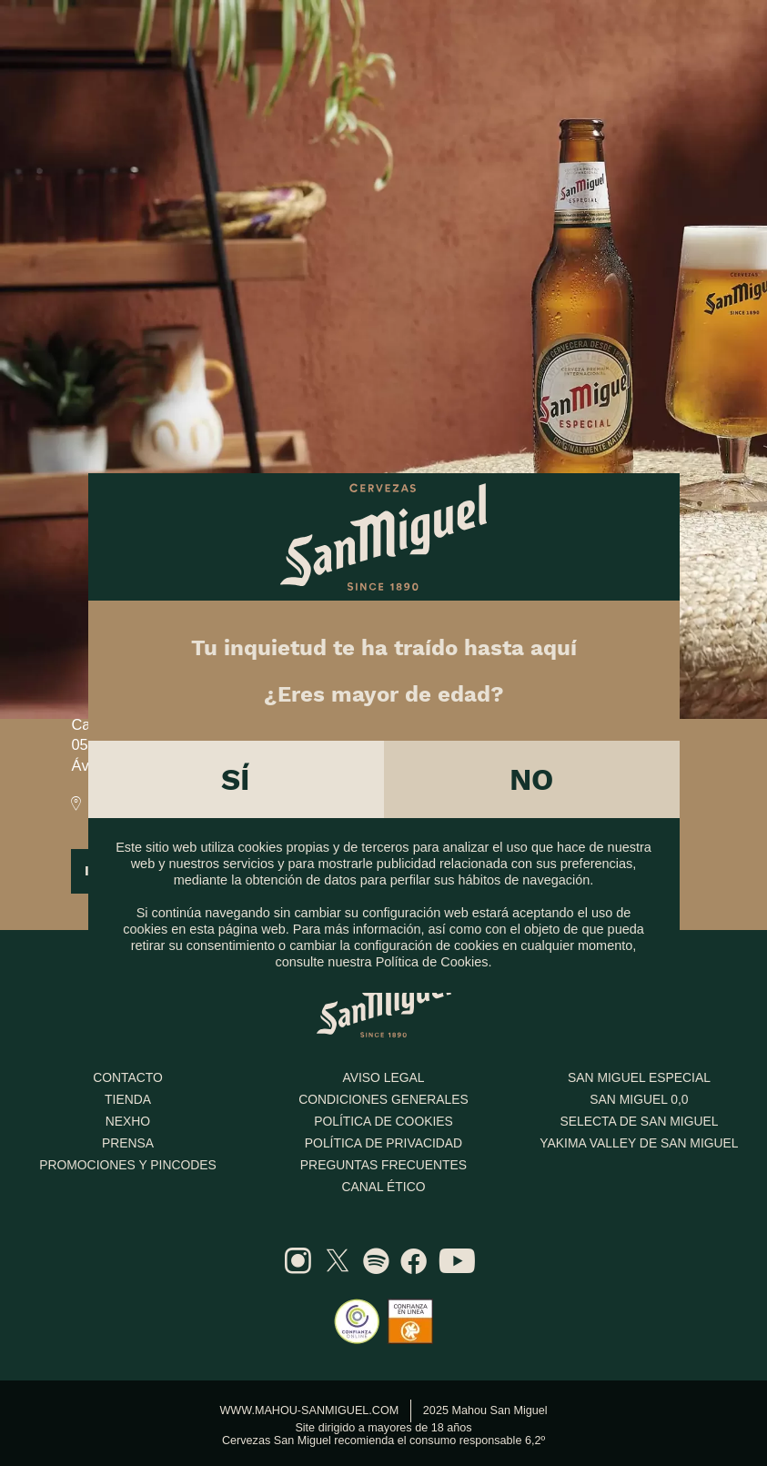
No (531, 771)
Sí (235, 771)
